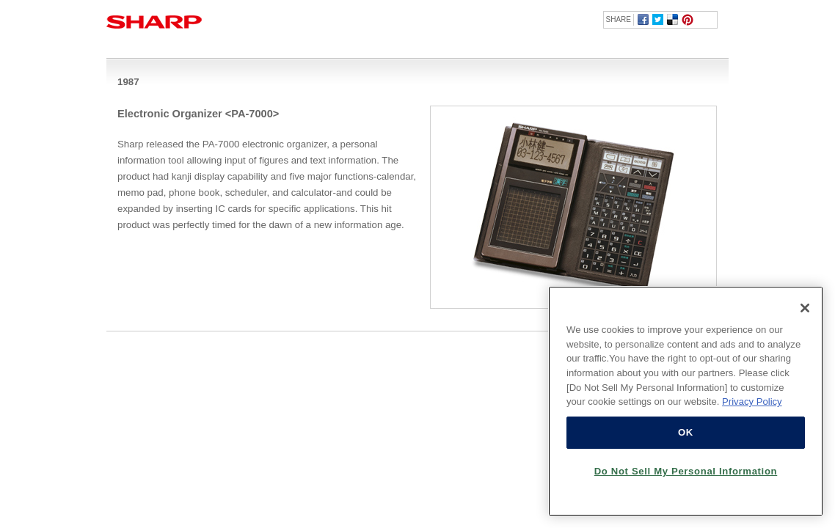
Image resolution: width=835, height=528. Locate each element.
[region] (685, 401)
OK (685, 432)
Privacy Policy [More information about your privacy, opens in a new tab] (752, 401)
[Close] (805, 308)
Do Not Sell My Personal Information (686, 471)
